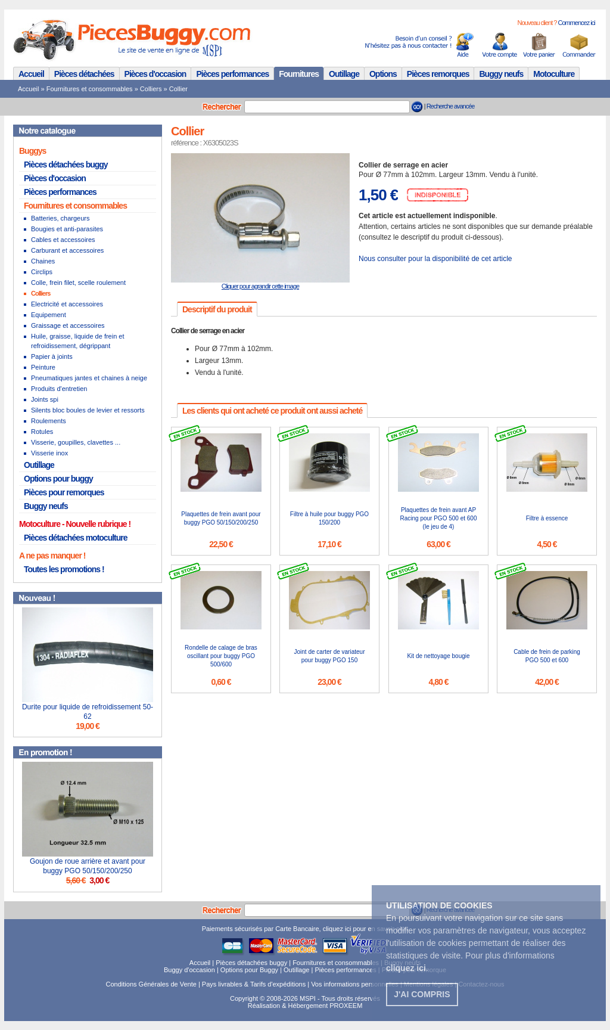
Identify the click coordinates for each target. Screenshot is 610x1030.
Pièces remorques (438, 74)
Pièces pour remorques (64, 492)
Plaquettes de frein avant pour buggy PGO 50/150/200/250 (220, 518)
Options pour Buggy (249, 969)
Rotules (42, 431)
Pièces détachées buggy (66, 164)
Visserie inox (49, 453)
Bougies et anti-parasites (67, 228)
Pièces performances (232, 74)
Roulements (48, 420)
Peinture (43, 367)
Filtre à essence (547, 518)
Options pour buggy (58, 478)
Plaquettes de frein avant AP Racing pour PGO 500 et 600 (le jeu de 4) (438, 518)
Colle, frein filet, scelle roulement (78, 282)
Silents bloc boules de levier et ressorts (88, 410)
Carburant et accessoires (67, 250)
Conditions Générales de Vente (151, 984)
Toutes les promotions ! (64, 569)
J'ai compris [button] (422, 994)
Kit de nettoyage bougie (438, 656)
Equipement (48, 314)
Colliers (151, 88)
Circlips (41, 271)
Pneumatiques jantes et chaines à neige (89, 377)
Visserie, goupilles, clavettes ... (75, 442)
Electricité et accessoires (67, 304)
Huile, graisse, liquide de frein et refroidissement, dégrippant (78, 341)
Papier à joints (52, 356)
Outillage (344, 74)
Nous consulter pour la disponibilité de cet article (435, 259)
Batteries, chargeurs (60, 218)
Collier (178, 88)
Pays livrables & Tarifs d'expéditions (254, 984)
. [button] (407, 968)
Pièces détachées (84, 74)
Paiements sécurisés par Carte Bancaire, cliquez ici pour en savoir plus (305, 928)
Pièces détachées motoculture (75, 537)
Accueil (31, 74)
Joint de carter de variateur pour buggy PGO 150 (329, 656)
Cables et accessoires (63, 239)
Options (383, 74)
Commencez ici (576, 22)
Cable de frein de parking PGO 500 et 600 (546, 656)
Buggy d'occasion (189, 969)
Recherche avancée (451, 106)
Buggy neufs (501, 74)
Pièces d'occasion (155, 74)
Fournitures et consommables (89, 88)
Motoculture (553, 74)
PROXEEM (345, 1005)
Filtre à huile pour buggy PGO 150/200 (329, 518)
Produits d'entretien (59, 388)
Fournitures (299, 74)
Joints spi (44, 399)
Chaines (43, 261)
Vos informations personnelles (355, 984)
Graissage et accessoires (68, 325)
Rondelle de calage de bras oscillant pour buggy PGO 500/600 (221, 656)
